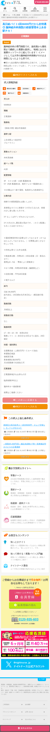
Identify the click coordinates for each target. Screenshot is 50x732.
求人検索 (17, 15)
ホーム (6, 15)
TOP (42, 679)
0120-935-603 (43, 2)
